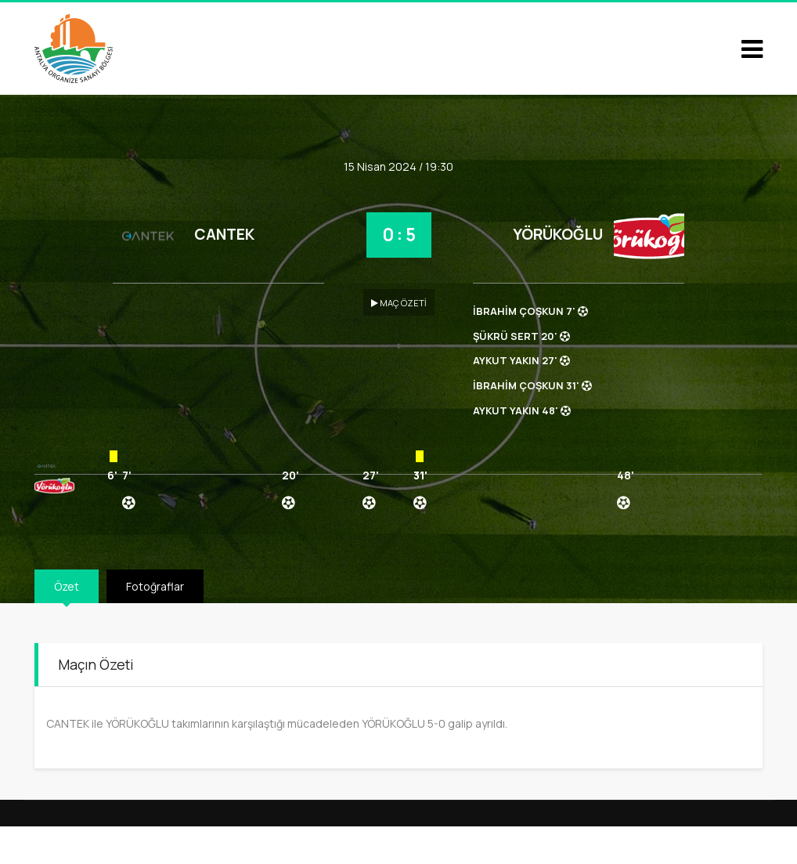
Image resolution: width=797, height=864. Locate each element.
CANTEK (224, 234)
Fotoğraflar (155, 586)
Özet (66, 586)
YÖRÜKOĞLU (558, 234)
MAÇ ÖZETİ (399, 303)
